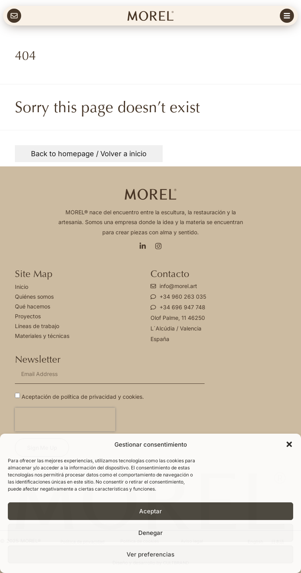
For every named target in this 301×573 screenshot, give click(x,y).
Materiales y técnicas (42, 335)
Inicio (21, 286)
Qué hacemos (32, 306)
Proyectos (28, 316)
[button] (289, 444)
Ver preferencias (150, 554)
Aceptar (150, 511)
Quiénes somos (34, 296)
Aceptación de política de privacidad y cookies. (83, 396)
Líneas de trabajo (37, 326)
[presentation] (65, 419)
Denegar (150, 533)
